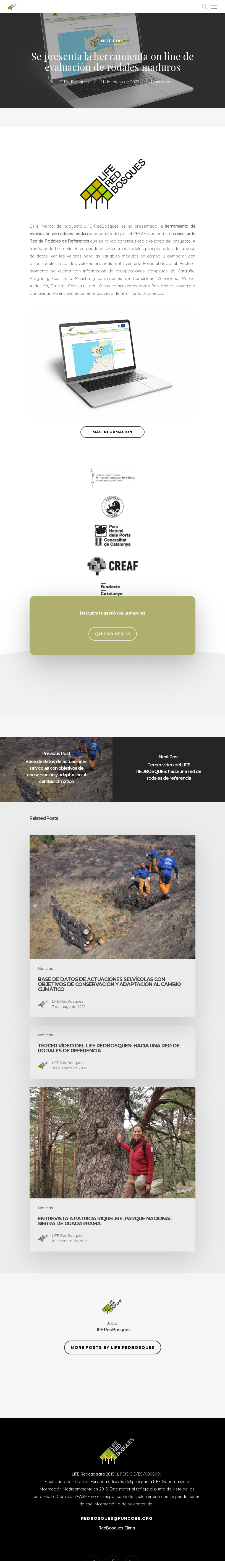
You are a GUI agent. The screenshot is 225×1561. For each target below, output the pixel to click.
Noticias (112, 40)
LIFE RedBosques (72, 81)
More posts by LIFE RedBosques (113, 1347)
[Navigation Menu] (214, 6)
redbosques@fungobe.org (116, 1518)
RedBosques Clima (116, 1528)
